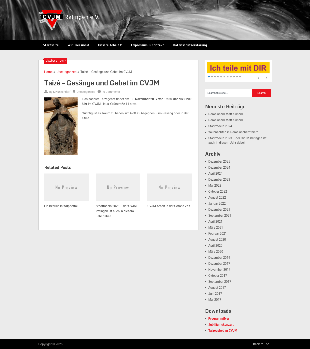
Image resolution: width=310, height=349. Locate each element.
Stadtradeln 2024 (220, 126)
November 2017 (219, 269)
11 (240, 77)
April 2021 (215, 221)
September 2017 (219, 281)
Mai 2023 (214, 185)
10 (237, 77)
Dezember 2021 (219, 209)
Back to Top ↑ (262, 344)
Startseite (51, 45)
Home (48, 72)
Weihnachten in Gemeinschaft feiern (233, 132)
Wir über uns (77, 45)
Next (266, 78)
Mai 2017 (214, 299)
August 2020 (217, 239)
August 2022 (217, 197)
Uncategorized (66, 72)
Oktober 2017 (217, 275)
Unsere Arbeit (108, 45)
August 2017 (217, 287)
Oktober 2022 (217, 191)
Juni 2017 (215, 293)
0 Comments (111, 91)
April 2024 (215, 173)
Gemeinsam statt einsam (225, 114)
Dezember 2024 (219, 167)
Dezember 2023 (219, 179)
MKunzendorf (61, 91)
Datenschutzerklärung (190, 45)
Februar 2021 (217, 233)
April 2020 (215, 245)
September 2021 (219, 215)
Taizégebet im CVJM (222, 330)
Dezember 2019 (219, 257)
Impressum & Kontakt (147, 45)
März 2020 (215, 251)
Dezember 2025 (219, 161)
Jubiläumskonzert (221, 324)
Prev (258, 78)
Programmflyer (219, 318)
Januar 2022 (217, 203)
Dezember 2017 (219, 263)
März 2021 (215, 227)
